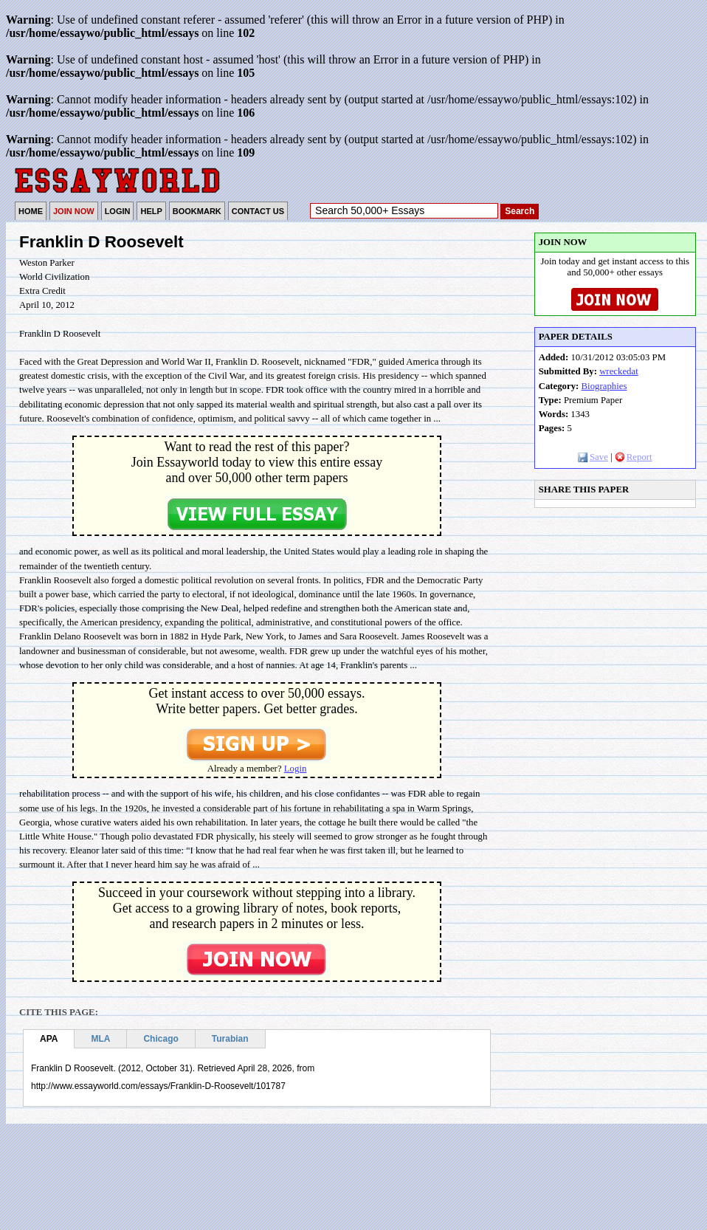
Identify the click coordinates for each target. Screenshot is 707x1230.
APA (49, 1039)
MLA (100, 1039)
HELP (151, 211)
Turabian (230, 1039)
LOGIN (118, 211)
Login (295, 768)
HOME (30, 211)
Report (633, 457)
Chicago (160, 1039)
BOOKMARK (197, 211)
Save (593, 457)
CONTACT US (258, 211)
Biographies (604, 386)
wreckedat (618, 371)
